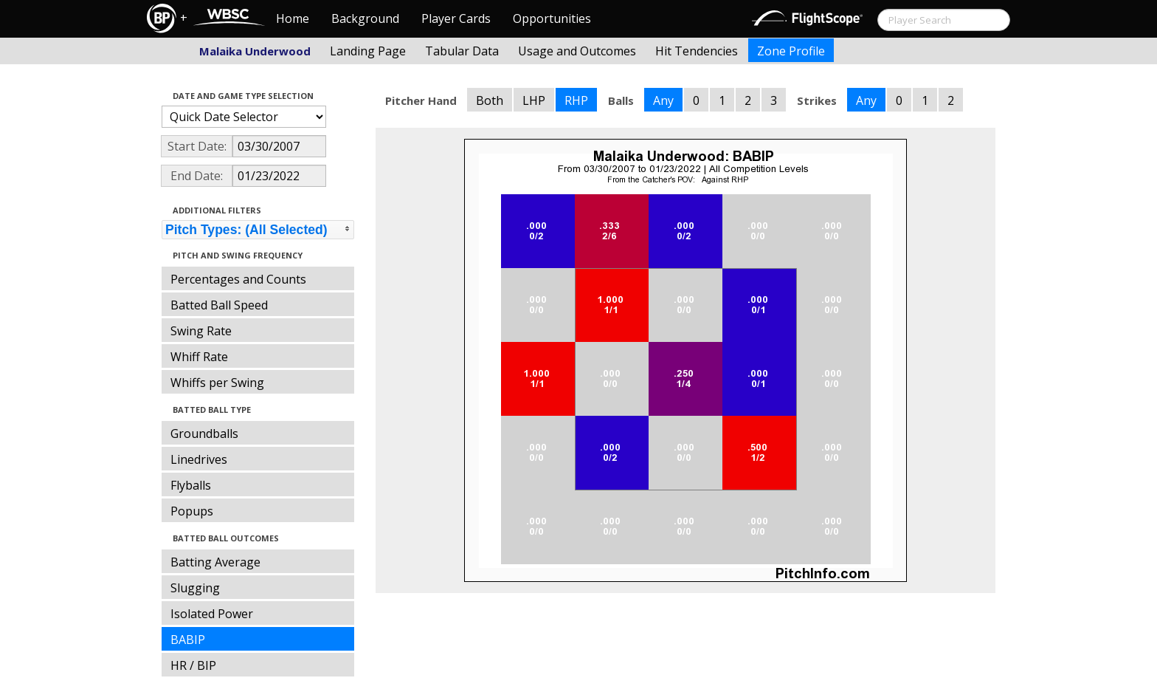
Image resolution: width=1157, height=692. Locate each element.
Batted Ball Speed (219, 305)
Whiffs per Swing (217, 382)
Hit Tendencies (696, 51)
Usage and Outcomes (577, 51)
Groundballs (204, 433)
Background (365, 18)
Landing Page (368, 51)
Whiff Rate (199, 357)
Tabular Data (462, 51)
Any (663, 100)
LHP (533, 100)
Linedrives (198, 459)
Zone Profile (791, 51)
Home (292, 18)
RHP (576, 100)
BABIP (187, 639)
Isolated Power (211, 614)
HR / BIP (193, 665)
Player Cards (456, 18)
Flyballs (190, 485)
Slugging (195, 588)
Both (489, 100)
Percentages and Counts (238, 279)
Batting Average (215, 562)
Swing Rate (201, 331)
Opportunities (552, 18)
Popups (191, 511)
